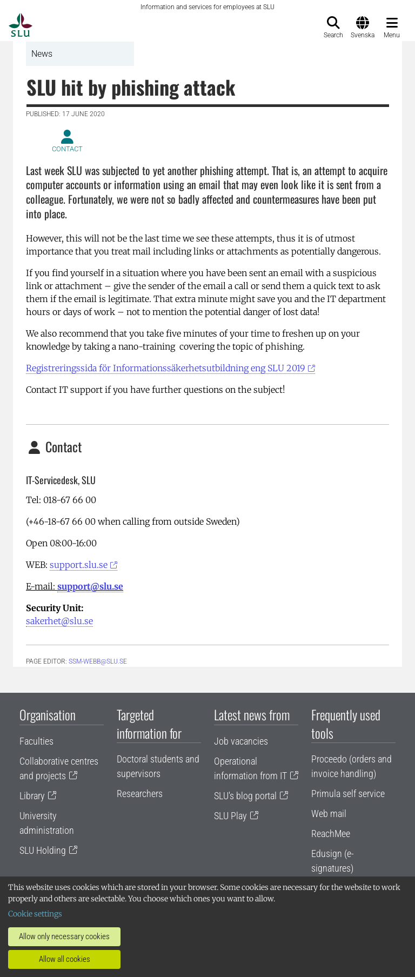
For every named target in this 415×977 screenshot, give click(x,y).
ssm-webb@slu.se (98, 661)
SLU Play (230, 815)
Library (32, 795)
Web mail (328, 813)
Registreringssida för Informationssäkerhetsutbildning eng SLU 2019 (165, 368)
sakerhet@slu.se (59, 620)
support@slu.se (90, 586)
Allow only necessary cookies (64, 936)
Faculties (36, 741)
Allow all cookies (64, 959)
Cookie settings (35, 914)
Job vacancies (241, 741)
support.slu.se (79, 564)
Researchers (140, 793)
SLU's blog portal (245, 795)
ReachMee (330, 833)
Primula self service (348, 793)
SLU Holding (42, 850)
